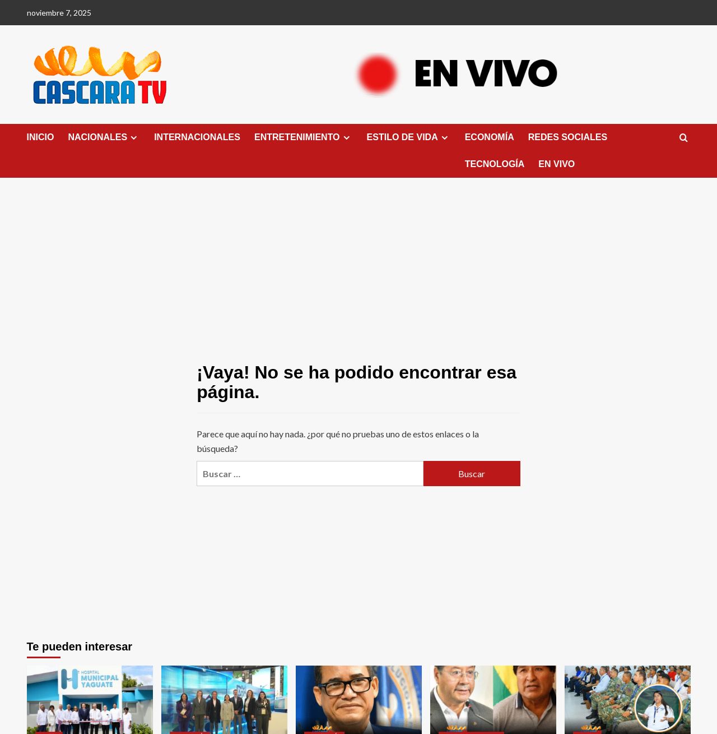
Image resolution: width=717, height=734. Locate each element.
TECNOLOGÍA (495, 164)
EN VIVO (556, 164)
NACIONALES (104, 137)
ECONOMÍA (489, 137)
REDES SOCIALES (567, 137)
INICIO (40, 137)
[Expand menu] (133, 137)
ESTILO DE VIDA (409, 137)
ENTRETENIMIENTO (303, 137)
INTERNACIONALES (197, 137)
